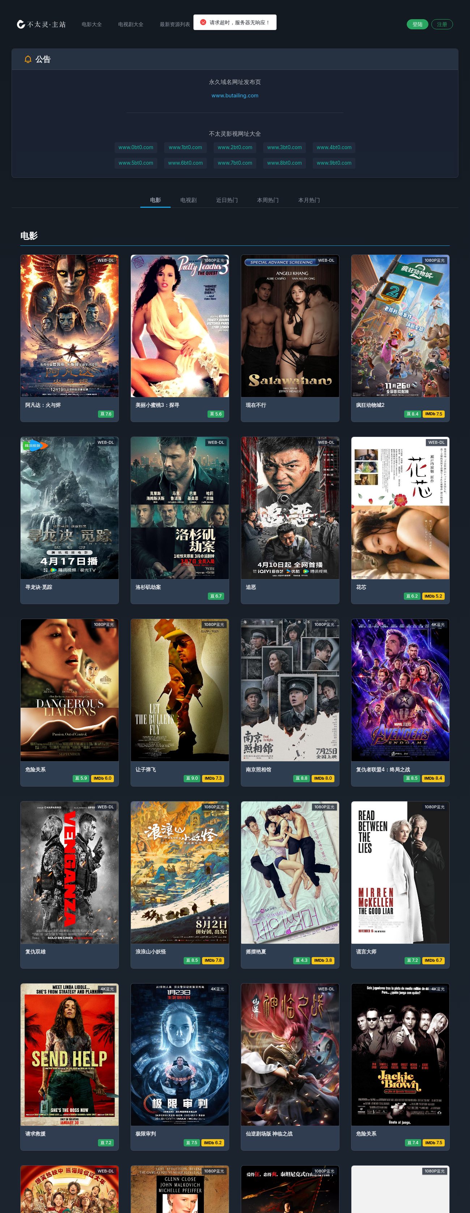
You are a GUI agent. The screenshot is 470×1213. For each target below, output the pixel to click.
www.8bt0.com (285, 163)
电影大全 (94, 24)
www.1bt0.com (185, 147)
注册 (442, 24)
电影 (152, 200)
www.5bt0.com (135, 163)
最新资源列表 (177, 24)
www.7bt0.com (235, 163)
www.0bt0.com (135, 147)
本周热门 (269, 200)
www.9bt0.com (334, 163)
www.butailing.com (235, 95)
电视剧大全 (133, 24)
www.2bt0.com (234, 147)
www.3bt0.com (285, 147)
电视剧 (187, 200)
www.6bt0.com (184, 163)
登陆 (418, 24)
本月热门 (312, 200)
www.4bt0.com (334, 147)
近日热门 (227, 200)
